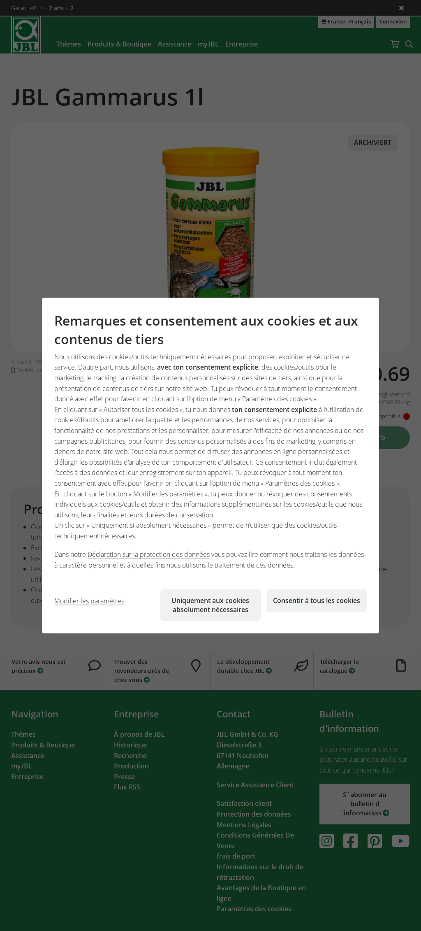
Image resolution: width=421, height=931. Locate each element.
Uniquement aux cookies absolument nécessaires (210, 605)
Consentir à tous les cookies (316, 600)
